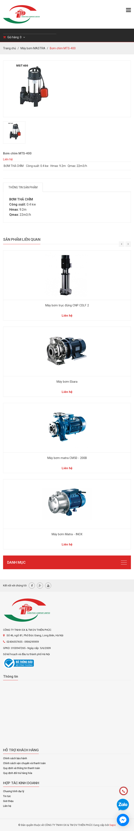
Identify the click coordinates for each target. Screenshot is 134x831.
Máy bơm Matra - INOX (67, 534)
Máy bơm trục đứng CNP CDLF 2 (67, 305)
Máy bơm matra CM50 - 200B (67, 458)
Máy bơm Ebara (67, 381)
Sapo (112, 825)
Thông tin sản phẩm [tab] (22, 187)
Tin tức (7, 796)
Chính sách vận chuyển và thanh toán (24, 763)
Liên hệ (7, 806)
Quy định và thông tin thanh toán (21, 768)
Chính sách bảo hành (15, 758)
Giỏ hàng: (14, 37)
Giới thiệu (8, 801)
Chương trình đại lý (13, 791)
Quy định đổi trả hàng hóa (17, 773)
